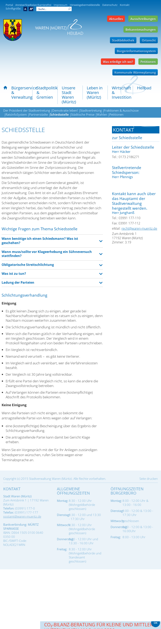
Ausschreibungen (143, 19)
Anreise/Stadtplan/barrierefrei (33, 5)
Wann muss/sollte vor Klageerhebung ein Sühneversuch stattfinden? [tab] (47, 253)
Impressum (60, 5)
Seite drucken (148, 479)
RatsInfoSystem (16, 114)
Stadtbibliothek (123, 40)
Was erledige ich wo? (118, 62)
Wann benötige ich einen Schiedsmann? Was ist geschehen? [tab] (40, 240)
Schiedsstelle (59, 114)
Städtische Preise (82, 114)
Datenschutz (109, 5)
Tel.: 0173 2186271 (125, 157)
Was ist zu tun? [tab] (14, 273)
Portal (9, 5)
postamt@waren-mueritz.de (22, 516)
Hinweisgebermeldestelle (85, 5)
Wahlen (102, 114)
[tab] (135, 129)
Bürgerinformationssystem (136, 51)
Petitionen (148, 62)
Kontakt (125, 5)
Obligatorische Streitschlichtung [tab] (28, 264)
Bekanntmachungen (140, 29)
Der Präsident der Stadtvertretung (26, 110)
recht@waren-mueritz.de (139, 228)
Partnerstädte (38, 114)
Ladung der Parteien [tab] (18, 282)
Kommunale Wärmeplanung (135, 72)
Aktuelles (116, 19)
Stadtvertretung (91, 110)
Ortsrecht (149, 40)
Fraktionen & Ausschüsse (121, 110)
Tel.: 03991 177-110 (126, 218)
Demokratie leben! (65, 110)
